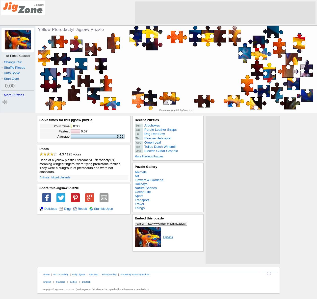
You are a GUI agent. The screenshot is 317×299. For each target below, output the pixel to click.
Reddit (82, 209)
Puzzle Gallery (146, 167)
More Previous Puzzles (149, 156)
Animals (45, 177)
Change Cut (11, 62)
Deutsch (86, 281)
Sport (139, 196)
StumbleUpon (103, 209)
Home (46, 274)
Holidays (141, 184)
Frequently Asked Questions (134, 274)
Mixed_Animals (61, 177)
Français (60, 281)
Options (154, 236)
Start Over (10, 79)
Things (140, 208)
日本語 (73, 281)
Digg (67, 209)
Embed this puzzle (149, 218)
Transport (142, 200)
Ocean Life (143, 192)
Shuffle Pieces (13, 67)
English (47, 281)
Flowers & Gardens (149, 180)
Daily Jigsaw (78, 274)
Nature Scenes (146, 188)
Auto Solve (10, 73)
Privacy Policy (109, 274)
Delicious (50, 209)
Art (137, 176)
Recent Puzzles (147, 120)
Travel (139, 204)
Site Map (93, 274)
